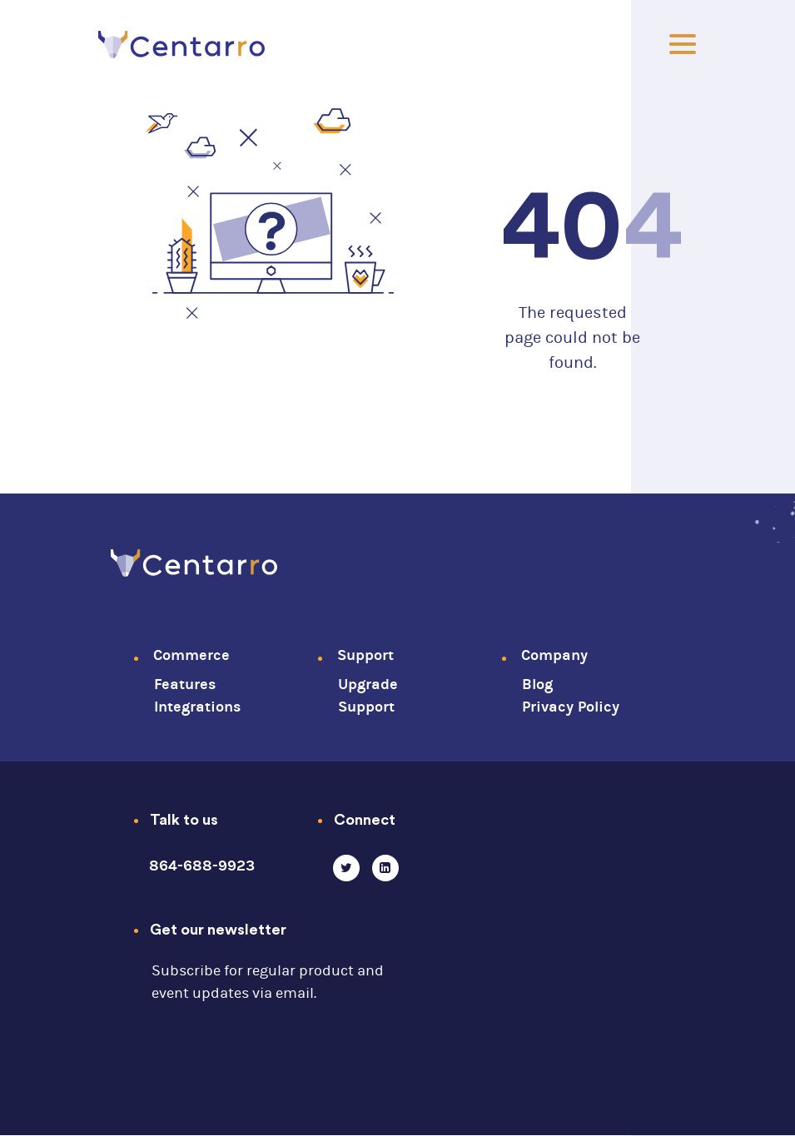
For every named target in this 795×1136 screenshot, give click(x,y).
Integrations (197, 707)
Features (185, 684)
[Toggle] (683, 44)
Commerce (191, 655)
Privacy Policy (570, 707)
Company (554, 655)
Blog (537, 684)
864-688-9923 (202, 866)
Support (365, 655)
